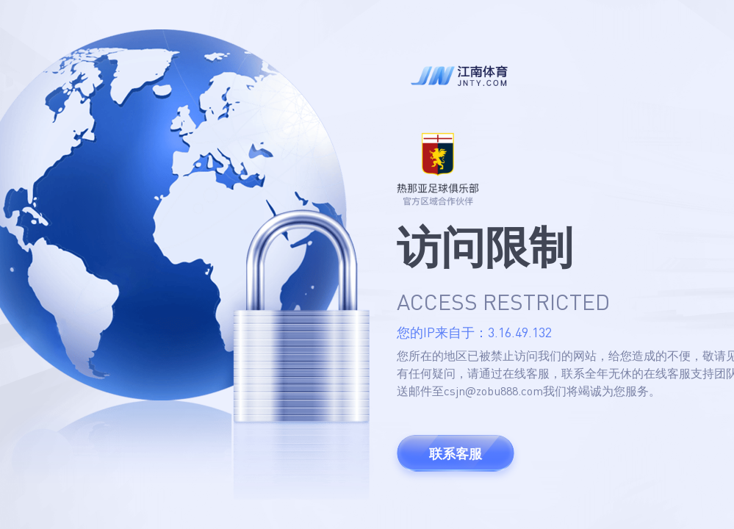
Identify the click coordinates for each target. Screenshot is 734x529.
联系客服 (455, 453)
